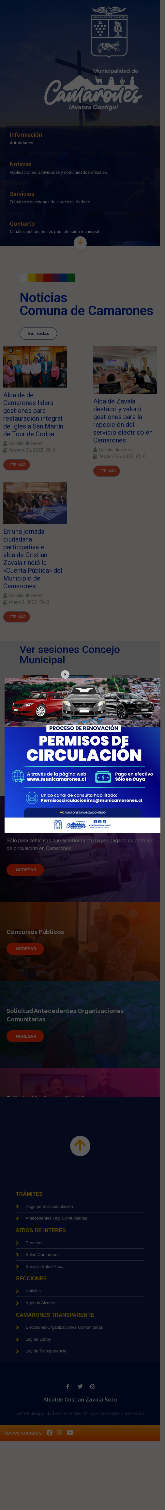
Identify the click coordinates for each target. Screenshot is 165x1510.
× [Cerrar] (65, 674)
